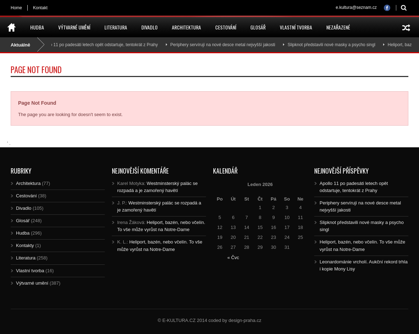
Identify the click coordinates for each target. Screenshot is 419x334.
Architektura (186, 27)
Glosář (258, 27)
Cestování (225, 27)
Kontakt (40, 7)
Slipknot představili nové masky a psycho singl (333, 44)
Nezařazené (338, 27)
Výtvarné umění (74, 27)
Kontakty (25, 245)
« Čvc (233, 257)
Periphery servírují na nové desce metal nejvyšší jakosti (224, 44)
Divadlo (149, 27)
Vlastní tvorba (296, 27)
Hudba (37, 27)
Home (16, 7)
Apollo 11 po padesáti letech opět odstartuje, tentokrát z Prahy (100, 44)
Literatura (115, 27)
